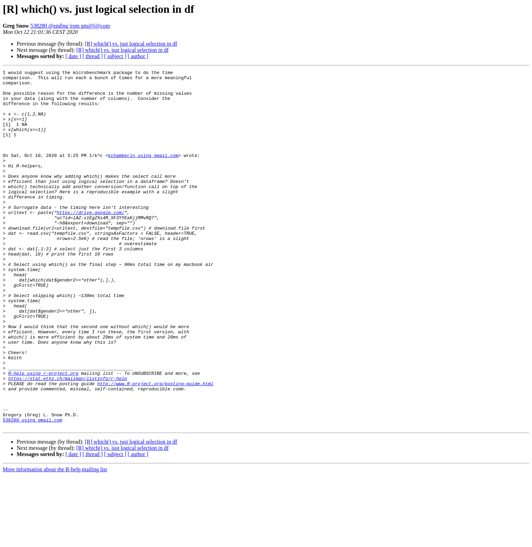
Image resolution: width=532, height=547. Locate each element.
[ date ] (73, 56)
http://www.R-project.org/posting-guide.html (155, 447)
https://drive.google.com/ (90, 241)
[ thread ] (92, 56)
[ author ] (138, 56)
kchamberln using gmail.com (143, 173)
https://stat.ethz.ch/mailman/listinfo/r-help (67, 440)
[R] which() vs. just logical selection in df (131, 44)
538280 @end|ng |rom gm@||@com (70, 26)
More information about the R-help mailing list (55, 541)
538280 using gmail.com (32, 490)
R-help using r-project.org (43, 434)
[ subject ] (115, 56)
